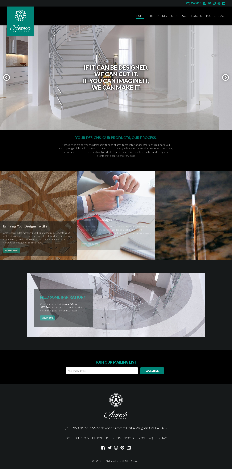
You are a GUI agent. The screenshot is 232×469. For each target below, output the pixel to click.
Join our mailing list (116, 362)
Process (196, 15)
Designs (167, 15)
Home (140, 15)
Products (181, 15)
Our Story (153, 15)
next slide (228, 76)
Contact (219, 15)
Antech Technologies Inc (110, 461)
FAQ (150, 438)
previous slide (9, 76)
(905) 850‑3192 (193, 3)
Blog (207, 15)
